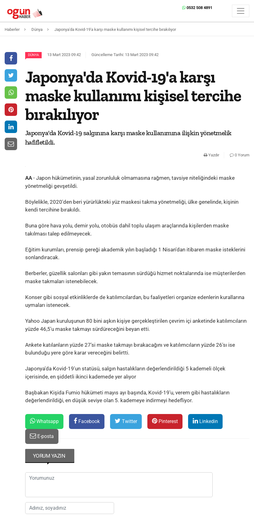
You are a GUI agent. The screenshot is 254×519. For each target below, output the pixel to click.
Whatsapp (44, 421)
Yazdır (211, 155)
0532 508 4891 (197, 7)
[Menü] (240, 11)
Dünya (33, 55)
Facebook (87, 421)
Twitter (126, 421)
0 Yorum (239, 155)
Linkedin (205, 421)
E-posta (42, 436)
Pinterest (165, 421)
